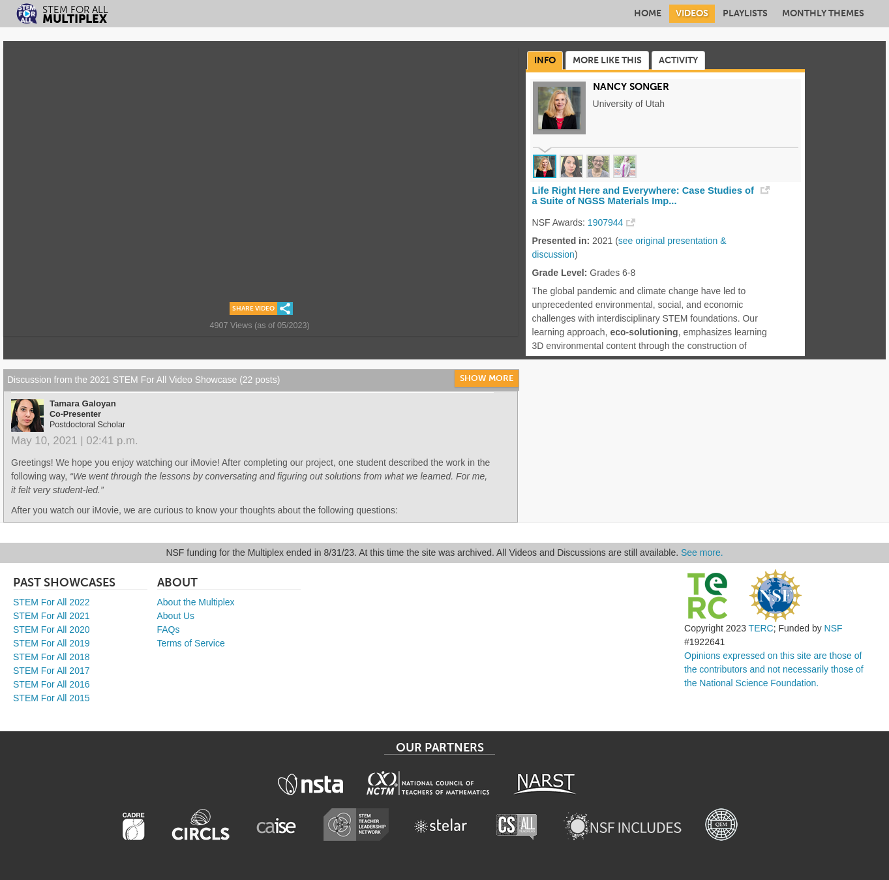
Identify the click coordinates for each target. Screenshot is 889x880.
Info (545, 60)
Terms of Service (191, 643)
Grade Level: (560, 272)
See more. (702, 552)
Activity (678, 60)
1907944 (606, 222)
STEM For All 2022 (51, 602)
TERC (761, 628)
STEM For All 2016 (51, 684)
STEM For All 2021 (51, 616)
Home (647, 13)
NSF (833, 628)
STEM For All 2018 (51, 657)
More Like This (607, 60)
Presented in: (561, 240)
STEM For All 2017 (51, 670)
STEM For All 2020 (51, 629)
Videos (692, 13)
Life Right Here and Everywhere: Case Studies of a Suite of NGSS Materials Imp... (643, 195)
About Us (176, 616)
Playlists (745, 13)
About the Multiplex (196, 602)
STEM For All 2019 (51, 643)
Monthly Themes (823, 13)
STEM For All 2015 (51, 698)
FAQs (168, 629)
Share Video (253, 308)
